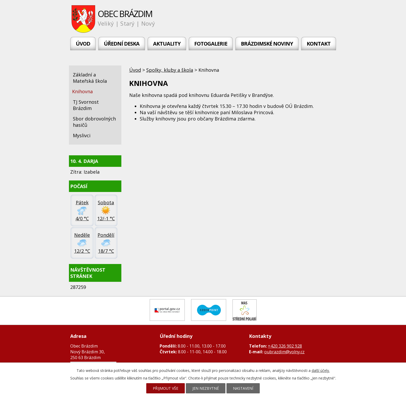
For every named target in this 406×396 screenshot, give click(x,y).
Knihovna (82, 91)
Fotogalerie (210, 43)
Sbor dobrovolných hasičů (94, 122)
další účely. (321, 370)
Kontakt (319, 43)
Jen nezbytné (205, 388)
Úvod (83, 43)
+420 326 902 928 (285, 346)
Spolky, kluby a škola (169, 70)
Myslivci (81, 135)
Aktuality (167, 43)
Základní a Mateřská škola (90, 78)
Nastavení (243, 388)
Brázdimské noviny (267, 43)
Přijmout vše (165, 388)
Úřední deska (121, 43)
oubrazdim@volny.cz (284, 352)
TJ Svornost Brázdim (86, 105)
